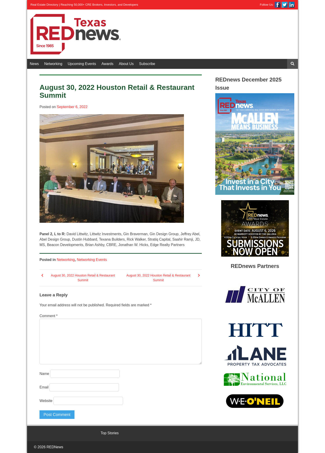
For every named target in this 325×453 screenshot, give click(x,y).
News (34, 64)
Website (46, 401)
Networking (53, 64)
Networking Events (92, 260)
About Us (126, 64)
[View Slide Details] (254, 144)
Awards (107, 64)
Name (44, 374)
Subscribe (147, 64)
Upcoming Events (82, 64)
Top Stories (110, 433)
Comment (48, 316)
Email (44, 387)
